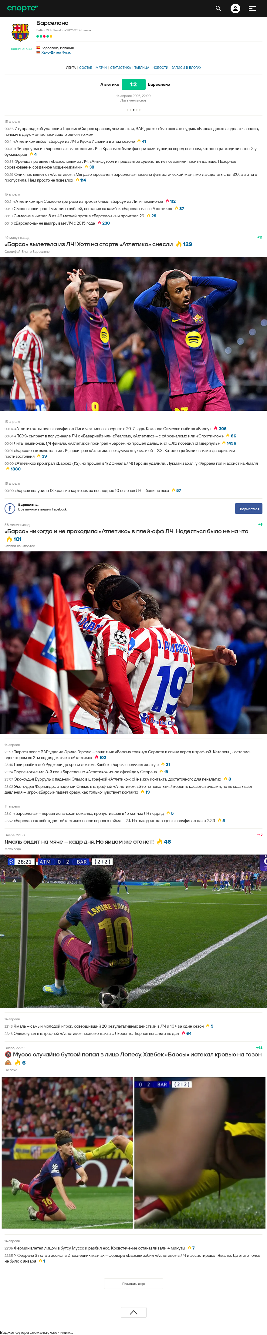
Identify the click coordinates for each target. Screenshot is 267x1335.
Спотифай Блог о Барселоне (27, 251)
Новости (160, 67)
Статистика (120, 67)
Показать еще (133, 1283)
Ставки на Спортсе (20, 546)
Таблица (141, 67)
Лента (71, 67)
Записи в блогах (186, 67)
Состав (85, 67)
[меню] (252, 8)
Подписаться (21, 49)
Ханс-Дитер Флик (56, 52)
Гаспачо (11, 1070)
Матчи (101, 67)
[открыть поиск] (218, 8)
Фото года (13, 849)
